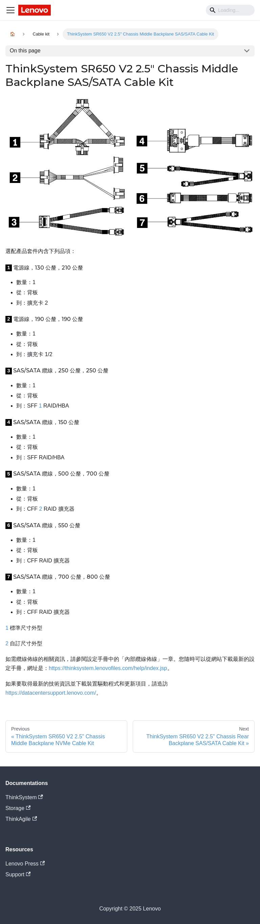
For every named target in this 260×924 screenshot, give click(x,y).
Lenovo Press (25, 864)
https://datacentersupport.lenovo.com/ (50, 693)
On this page (25, 50)
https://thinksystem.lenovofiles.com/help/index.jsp (108, 668)
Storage (17, 808)
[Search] (230, 10)
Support (17, 874)
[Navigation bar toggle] (10, 10)
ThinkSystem (24, 797)
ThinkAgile (21, 819)
